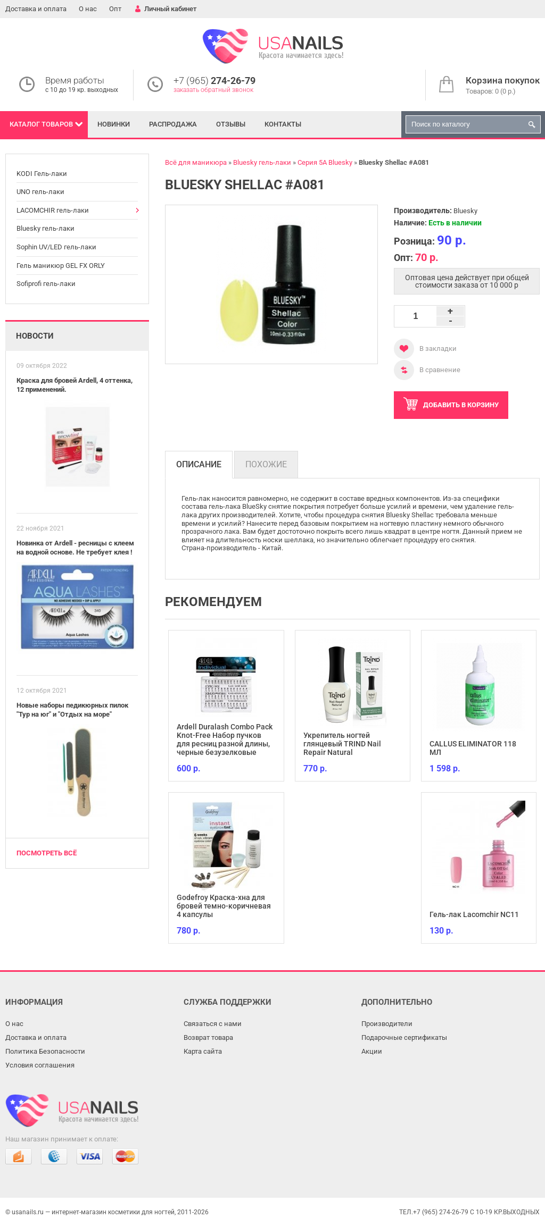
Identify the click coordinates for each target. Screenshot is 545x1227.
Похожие (266, 464)
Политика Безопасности (45, 1051)
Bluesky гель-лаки (45, 228)
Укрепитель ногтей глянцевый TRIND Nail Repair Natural (342, 744)
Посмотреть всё (46, 853)
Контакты (283, 124)
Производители (386, 1024)
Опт (115, 9)
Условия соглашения (40, 1065)
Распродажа (173, 124)
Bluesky (465, 211)
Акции (371, 1051)
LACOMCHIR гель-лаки (52, 210)
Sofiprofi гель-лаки (46, 284)
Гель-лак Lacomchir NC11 (474, 914)
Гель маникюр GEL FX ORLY (60, 266)
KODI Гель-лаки (41, 174)
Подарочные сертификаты (404, 1037)
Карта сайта (203, 1051)
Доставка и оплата (36, 9)
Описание (198, 464)
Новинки (113, 124)
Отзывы (230, 124)
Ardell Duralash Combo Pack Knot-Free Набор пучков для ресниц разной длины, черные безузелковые (224, 739)
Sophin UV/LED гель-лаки (56, 247)
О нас (88, 9)
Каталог (41, 124)
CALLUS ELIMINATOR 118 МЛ (473, 748)
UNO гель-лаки (40, 192)
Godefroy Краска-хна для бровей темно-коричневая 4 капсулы (224, 906)
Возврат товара (208, 1037)
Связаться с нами (213, 1024)
